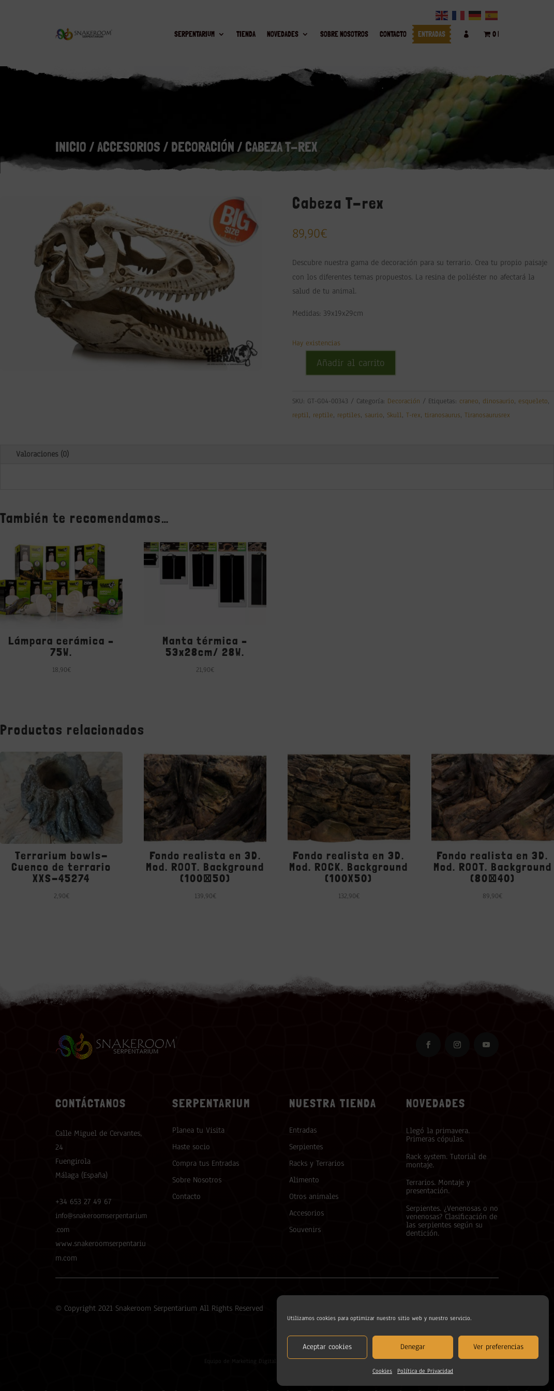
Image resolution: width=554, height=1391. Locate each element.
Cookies (382, 1371)
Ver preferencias (498, 1347)
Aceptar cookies (327, 1347)
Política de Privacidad (425, 1371)
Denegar (412, 1347)
